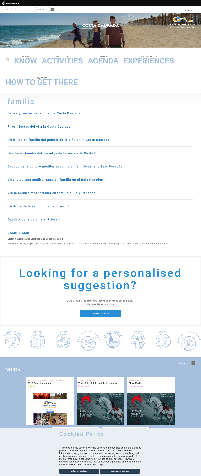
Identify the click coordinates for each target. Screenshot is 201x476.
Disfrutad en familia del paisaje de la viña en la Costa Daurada (89, 142)
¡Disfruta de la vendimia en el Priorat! (65, 224)
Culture (31, 404)
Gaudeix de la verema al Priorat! (56, 237)
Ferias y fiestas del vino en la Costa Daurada (76, 112)
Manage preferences (120, 471)
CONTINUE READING (100, 332)
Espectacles (84, 404)
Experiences (148, 60)
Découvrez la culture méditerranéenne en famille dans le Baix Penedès (94, 181)
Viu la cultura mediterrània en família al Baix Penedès (90, 210)
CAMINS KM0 (28, 250)
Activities (62, 60)
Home (7, 59)
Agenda (103, 60)
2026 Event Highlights (39, 402)
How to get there (42, 82)
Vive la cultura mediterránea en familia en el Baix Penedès (97, 197)
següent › (193, 381)
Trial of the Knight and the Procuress (97, 402)
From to (48, 399)
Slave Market (136, 402)
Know (25, 60)
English (189, 10)
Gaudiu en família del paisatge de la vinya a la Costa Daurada (88, 161)
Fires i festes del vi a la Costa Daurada (66, 125)
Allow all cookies (79, 471)
